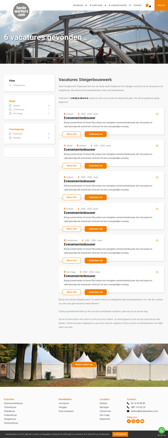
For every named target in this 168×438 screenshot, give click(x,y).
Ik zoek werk (98, 5)
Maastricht (105, 419)
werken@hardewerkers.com (144, 411)
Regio (12, 101)
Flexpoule (31, 134)
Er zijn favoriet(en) (150, 6)
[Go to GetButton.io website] (162, 435)
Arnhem (31, 106)
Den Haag (31, 114)
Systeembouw (11, 423)
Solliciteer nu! (96, 134)
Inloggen (63, 407)
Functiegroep (16, 129)
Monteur (31, 138)
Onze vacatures (66, 411)
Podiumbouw (10, 415)
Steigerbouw (19, 85)
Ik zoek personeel (120, 5)
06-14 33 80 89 (138, 403)
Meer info (72, 134)
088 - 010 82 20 (138, 407)
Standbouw (9, 411)
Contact (137, 5)
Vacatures (80, 5)
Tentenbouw (10, 407)
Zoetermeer (31, 110)
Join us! (161, 5)
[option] (84, 37)
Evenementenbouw (13, 403)
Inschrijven (64, 403)
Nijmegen (104, 407)
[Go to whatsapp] (161, 430)
